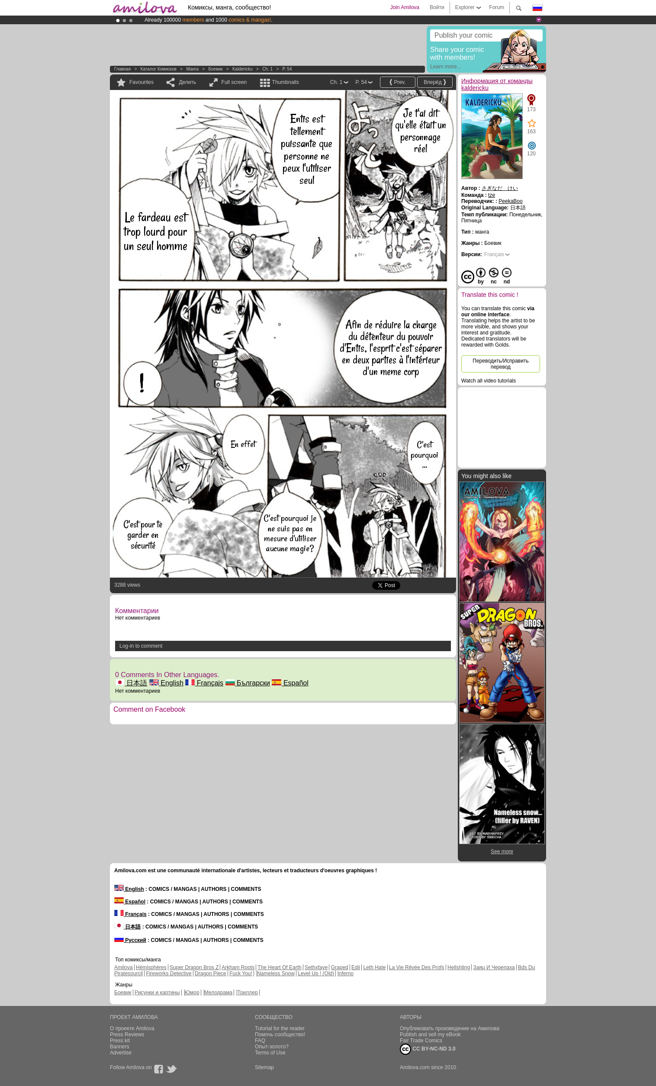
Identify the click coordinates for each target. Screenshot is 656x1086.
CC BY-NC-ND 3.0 (428, 1049)
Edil (355, 967)
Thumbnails (285, 82)
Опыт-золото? (272, 1047)
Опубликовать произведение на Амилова (449, 1028)
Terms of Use (270, 1053)
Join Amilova (404, 7)
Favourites (141, 82)
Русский (130, 940)
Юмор (192, 993)
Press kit (120, 1041)
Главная (122, 69)
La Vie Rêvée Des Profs (416, 967)
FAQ (260, 1041)
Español (290, 683)
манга (192, 69)
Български (247, 683)
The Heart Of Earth (279, 967)
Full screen (234, 82)
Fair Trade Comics (421, 1041)
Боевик (215, 69)
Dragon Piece (210, 973)
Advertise (121, 1053)
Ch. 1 (267, 69)
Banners (119, 1047)
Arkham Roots (238, 967)
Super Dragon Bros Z (194, 967)
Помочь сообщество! (280, 1034)
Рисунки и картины (157, 993)
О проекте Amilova (132, 1028)
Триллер (247, 993)
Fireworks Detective (168, 973)
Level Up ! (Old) (316, 973)
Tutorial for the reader (280, 1028)
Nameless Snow (276, 973)
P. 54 (287, 69)
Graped (339, 967)
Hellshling (458, 967)
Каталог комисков (159, 69)
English (166, 683)
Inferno (346, 973)
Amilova (123, 967)
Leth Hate (374, 967)
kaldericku (242, 69)
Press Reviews (127, 1034)
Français (204, 683)
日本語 (131, 683)
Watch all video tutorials (488, 381)
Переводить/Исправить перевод (500, 364)
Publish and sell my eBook (430, 1034)
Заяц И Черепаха (494, 967)
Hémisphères (151, 967)
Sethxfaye (316, 967)
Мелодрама (218, 993)
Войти (437, 7)
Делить (187, 82)
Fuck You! (240, 973)
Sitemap (264, 1067)
